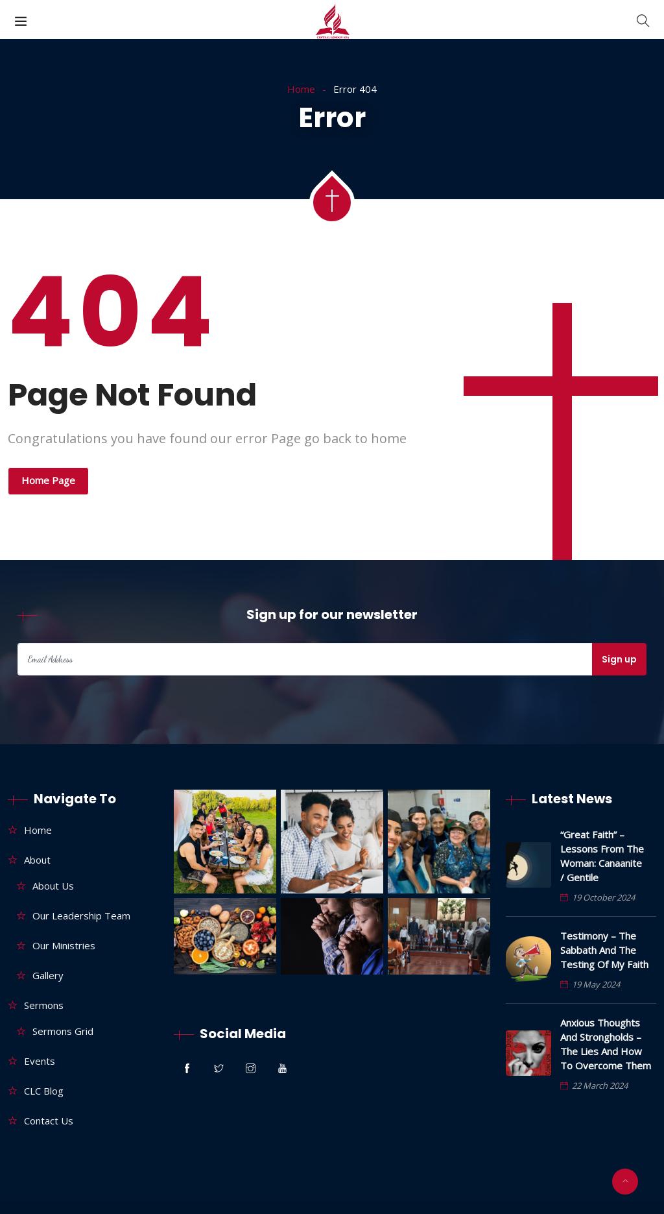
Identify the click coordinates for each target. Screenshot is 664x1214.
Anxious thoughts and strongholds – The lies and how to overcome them (605, 1044)
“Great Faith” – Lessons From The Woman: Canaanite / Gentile (602, 856)
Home (301, 88)
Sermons (44, 1005)
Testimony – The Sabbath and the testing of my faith (604, 950)
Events (39, 1060)
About (37, 859)
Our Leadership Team (81, 915)
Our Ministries (63, 945)
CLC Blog (44, 1090)
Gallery (48, 975)
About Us (53, 885)
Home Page (48, 480)
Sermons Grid (62, 1031)
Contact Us (48, 1120)
